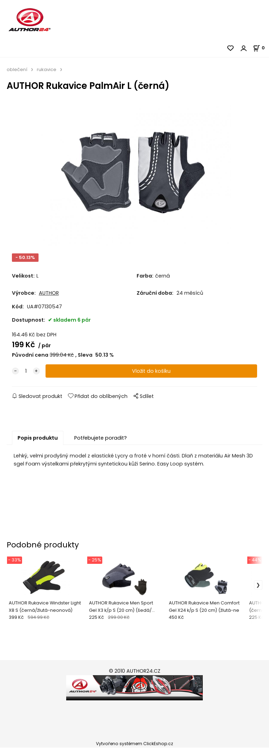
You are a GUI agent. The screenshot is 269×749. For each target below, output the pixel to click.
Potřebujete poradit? (100, 438)
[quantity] (26, 372)
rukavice (46, 69)
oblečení (17, 69)
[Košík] (261, 47)
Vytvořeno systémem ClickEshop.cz (134, 745)
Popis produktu (38, 438)
